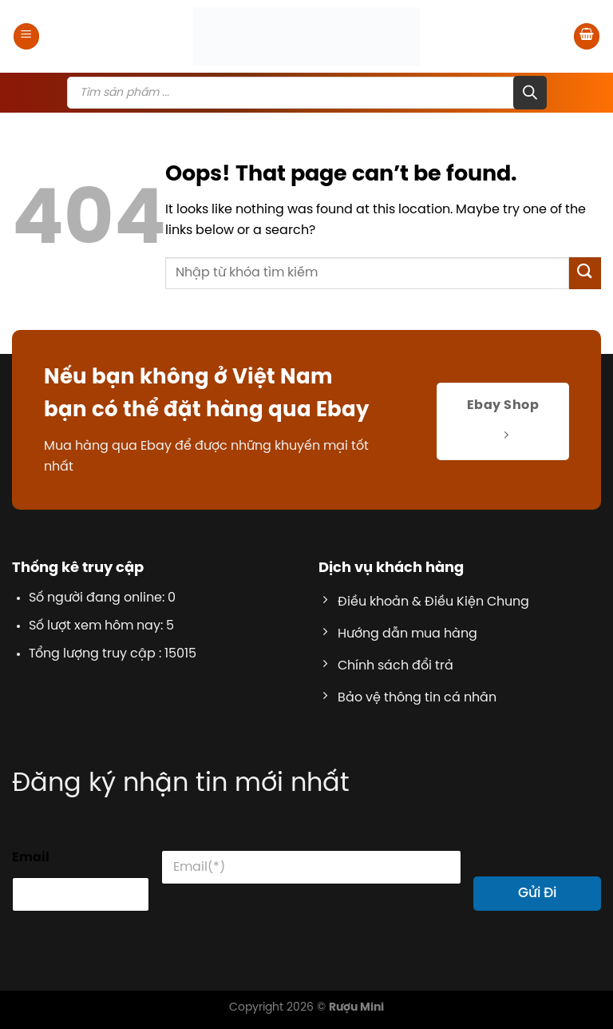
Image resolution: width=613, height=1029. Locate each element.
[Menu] (26, 36)
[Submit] (585, 272)
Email (30, 857)
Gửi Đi (537, 893)
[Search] (530, 92)
